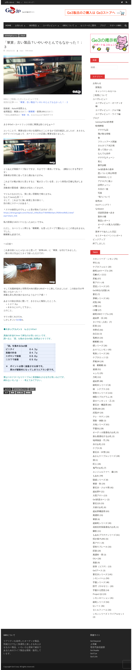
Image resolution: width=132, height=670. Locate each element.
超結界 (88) (98, 381)
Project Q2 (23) (99, 594)
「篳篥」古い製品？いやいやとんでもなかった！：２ (43, 102)
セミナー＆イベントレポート (108, 235)
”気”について (104, 196)
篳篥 (12, 393)
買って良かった (105, 149)
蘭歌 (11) (97, 531)
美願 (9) (96, 562)
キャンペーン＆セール (105, 91)
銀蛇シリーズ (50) (101, 602)
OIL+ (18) (97, 558)
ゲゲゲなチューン (11, 35)
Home (8, 25)
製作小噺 (102, 216)
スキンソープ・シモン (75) (105, 258)
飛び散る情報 (104, 133)
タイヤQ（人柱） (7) (102, 321)
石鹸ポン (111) (99, 274)
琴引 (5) (96, 262)
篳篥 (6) (96, 519)
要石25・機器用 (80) (102, 404)
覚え (100, 161)
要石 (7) (96, 294)
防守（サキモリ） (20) (103, 586)
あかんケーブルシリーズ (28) (106, 456)
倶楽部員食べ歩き (106, 212)
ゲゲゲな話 (103, 129)
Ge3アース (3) (99, 570)
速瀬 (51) (97, 369)
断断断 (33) (98, 341)
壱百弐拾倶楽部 (97, 647)
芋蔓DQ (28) (98, 428)
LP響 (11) (97, 306)
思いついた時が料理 (107, 173)
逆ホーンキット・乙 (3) (103, 400)
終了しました (99, 243)
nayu (21, 50)
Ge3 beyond (95, 641)
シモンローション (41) (103, 598)
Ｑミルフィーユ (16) (102, 609)
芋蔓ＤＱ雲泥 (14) (101, 590)
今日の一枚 (103, 189)
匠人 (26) (97, 463)
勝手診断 (102, 165)
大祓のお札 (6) (99, 507)
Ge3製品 (33, 25)
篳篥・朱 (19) (99, 483)
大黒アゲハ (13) (100, 495)
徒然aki (98, 200)
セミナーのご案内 (88, 25)
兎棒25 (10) (98, 337)
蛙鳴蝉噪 (99, 125)
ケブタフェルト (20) (102, 266)
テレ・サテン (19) (101, 416)
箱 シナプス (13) (101, 389)
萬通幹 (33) (98, 515)
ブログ (103, 25)
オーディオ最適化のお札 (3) (106, 432)
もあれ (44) (98, 475)
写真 (100, 192)
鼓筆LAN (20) (99, 408)
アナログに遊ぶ (105, 181)
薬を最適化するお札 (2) (103, 436)
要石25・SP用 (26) (101, 452)
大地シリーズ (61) (101, 424)
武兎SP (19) (98, 412)
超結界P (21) (98, 491)
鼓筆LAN (20, 393)
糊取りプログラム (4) (102, 396)
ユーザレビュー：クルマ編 (107, 110)
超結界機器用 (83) (101, 511)
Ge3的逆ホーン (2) (101, 499)
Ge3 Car (93, 653)
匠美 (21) (97, 325)
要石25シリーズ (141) (102, 574)
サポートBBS (115, 25)
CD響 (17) (97, 310)
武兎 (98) (97, 302)
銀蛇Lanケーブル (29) (102, 270)
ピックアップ (99, 239)
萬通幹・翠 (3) (99, 554)
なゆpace (99, 208)
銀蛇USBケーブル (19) (103, 314)
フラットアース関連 (107, 141)
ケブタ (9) (97, 448)
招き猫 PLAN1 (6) (100, 538)
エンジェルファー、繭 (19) (105, 471)
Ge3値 (19, 319)
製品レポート (104, 220)
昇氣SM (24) (98, 361)
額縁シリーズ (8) (100, 479)
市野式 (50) (98, 329)
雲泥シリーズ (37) (101, 286)
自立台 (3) (97, 333)
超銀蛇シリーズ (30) (102, 523)
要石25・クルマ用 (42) (103, 487)
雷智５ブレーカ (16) (102, 546)
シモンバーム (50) (101, 578)
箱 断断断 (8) (99, 365)
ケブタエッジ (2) (100, 357)
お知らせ (19, 25)
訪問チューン (104, 185)
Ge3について (68, 25)
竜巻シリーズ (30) (101, 353)
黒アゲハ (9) (98, 542)
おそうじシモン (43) (102, 349)
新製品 (98, 87)
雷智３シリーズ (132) (102, 392)
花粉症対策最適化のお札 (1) (106, 527)
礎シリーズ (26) (100, 345)
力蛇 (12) (97, 377)
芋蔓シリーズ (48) (101, 582)
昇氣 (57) (97, 278)
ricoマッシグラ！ (103, 204)
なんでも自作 (104, 153)
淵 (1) (95, 460)
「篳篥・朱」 (25, 115)
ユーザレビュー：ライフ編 (107, 114)
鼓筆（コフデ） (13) (102, 566)
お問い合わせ (9, 2)
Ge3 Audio (94, 650)
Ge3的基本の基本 (106, 169)
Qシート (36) (98, 605)
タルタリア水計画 (106, 145)
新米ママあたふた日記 (105, 231)
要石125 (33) (98, 503)
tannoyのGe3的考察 (104, 121)
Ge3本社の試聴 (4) (101, 290)
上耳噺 (93, 644)
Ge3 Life (93, 656)
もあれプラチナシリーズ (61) (106, 534)
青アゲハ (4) (98, 282)
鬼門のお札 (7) (99, 467)
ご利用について (100, 95)
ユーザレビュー (50, 25)
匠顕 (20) (97, 550)
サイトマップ (28, 2)
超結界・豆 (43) (100, 318)
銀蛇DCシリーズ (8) (102, 385)
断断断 (32, 111)
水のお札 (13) (99, 444)
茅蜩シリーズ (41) (101, 298)
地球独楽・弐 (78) (101, 440)
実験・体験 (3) (99, 420)
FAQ (18, 2)
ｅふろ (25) (98, 373)
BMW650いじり (105, 177)
